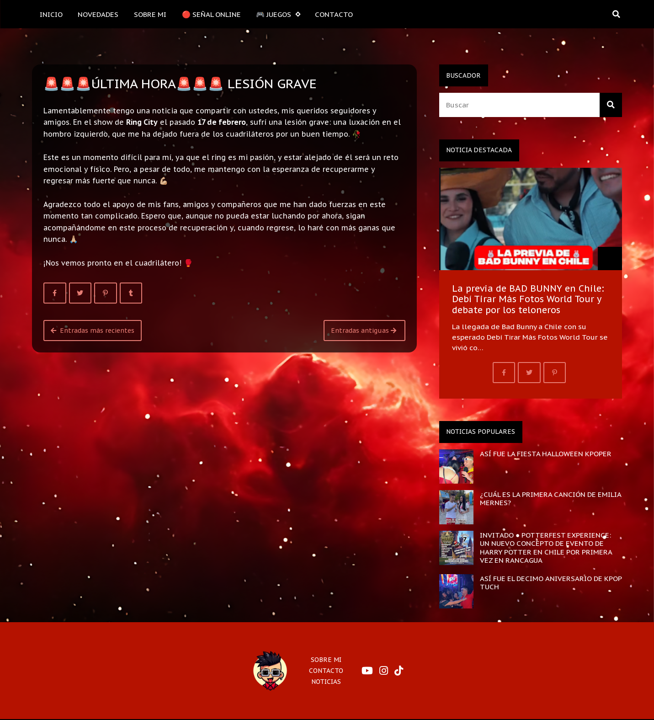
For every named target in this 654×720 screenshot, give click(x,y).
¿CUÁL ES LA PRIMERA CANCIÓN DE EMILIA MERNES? (550, 498)
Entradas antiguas (363, 330)
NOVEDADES (98, 14)
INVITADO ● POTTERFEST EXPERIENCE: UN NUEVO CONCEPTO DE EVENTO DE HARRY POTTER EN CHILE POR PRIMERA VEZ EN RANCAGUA (546, 547)
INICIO (51, 14)
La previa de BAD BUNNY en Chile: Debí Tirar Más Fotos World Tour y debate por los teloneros (528, 299)
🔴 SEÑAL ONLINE (211, 14)
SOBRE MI (150, 14)
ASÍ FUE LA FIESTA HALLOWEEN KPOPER (545, 453)
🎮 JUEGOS (278, 14)
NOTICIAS (326, 681)
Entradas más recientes (92, 330)
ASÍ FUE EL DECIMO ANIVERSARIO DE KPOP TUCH (551, 582)
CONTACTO (334, 14)
